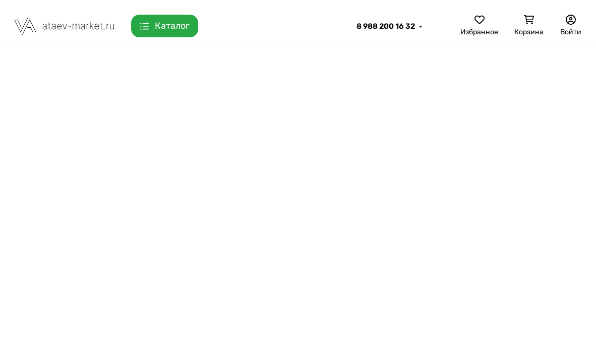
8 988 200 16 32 (385, 26)
